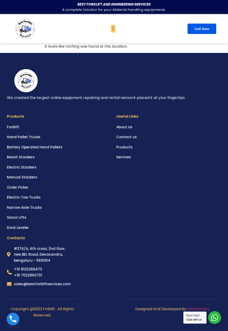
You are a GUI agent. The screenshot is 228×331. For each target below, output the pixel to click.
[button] (113, 29)
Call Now (201, 29)
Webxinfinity (198, 309)
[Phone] (13, 319)
